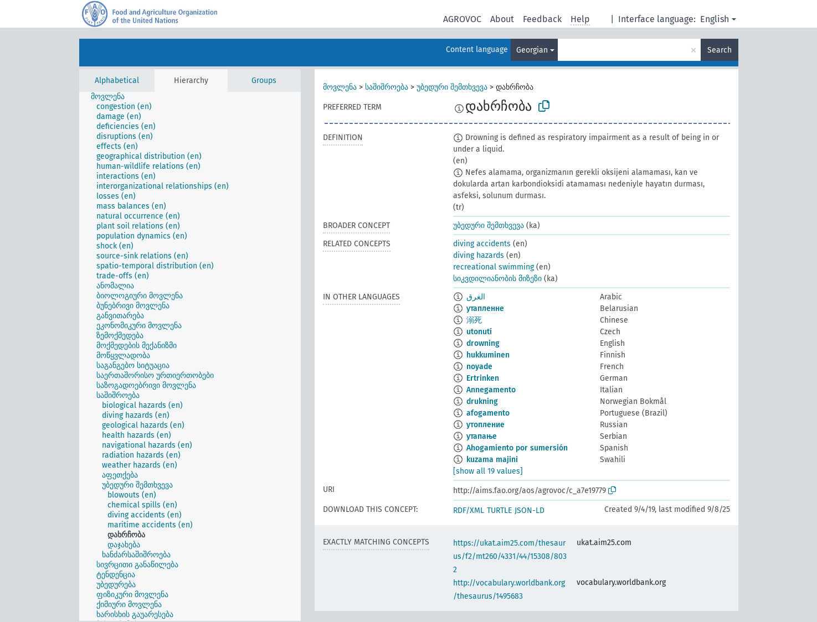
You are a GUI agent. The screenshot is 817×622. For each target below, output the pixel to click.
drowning (483, 343)
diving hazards (478, 255)
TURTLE (499, 510)
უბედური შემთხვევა (452, 87)
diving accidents (482, 243)
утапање (481, 436)
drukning (482, 401)
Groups (263, 80)
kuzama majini (492, 459)
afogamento (488, 413)
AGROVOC (462, 19)
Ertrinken (482, 378)
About (502, 19)
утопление (485, 424)
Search (719, 50)
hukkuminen (488, 355)
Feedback (542, 19)
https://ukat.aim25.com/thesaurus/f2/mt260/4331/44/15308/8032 (510, 556)
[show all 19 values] (488, 471)
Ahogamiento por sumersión (517, 448)
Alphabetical (117, 80)
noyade (479, 366)
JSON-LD (529, 510)
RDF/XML (468, 510)
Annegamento (491, 390)
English (714, 19)
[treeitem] (112, 97)
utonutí (479, 331)
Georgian (532, 50)
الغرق (475, 297)
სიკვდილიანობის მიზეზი (497, 278)
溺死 (474, 320)
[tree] (190, 356)
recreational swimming (493, 267)
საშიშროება (386, 87)
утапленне (485, 308)
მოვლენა (340, 87)
